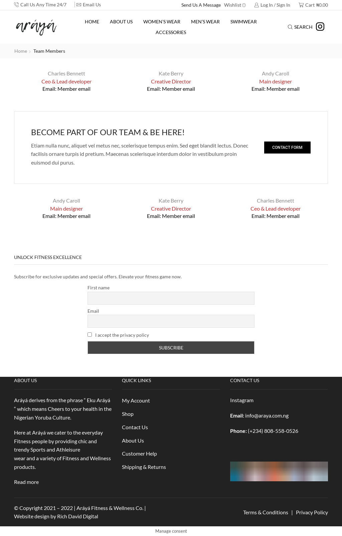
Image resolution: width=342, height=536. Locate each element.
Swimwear (243, 21)
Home (92, 21)
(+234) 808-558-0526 (273, 431)
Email (93, 311)
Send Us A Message (201, 5)
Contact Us (135, 427)
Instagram (241, 400)
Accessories (171, 32)
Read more (26, 482)
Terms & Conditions (265, 512)
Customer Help (139, 453)
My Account (136, 400)
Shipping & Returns (144, 467)
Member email (74, 88)
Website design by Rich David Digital (56, 516)
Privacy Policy (312, 512)
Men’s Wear (205, 21)
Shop (128, 414)
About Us (121, 21)
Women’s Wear (161, 21)
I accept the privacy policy (118, 335)
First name (99, 287)
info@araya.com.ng (267, 415)
